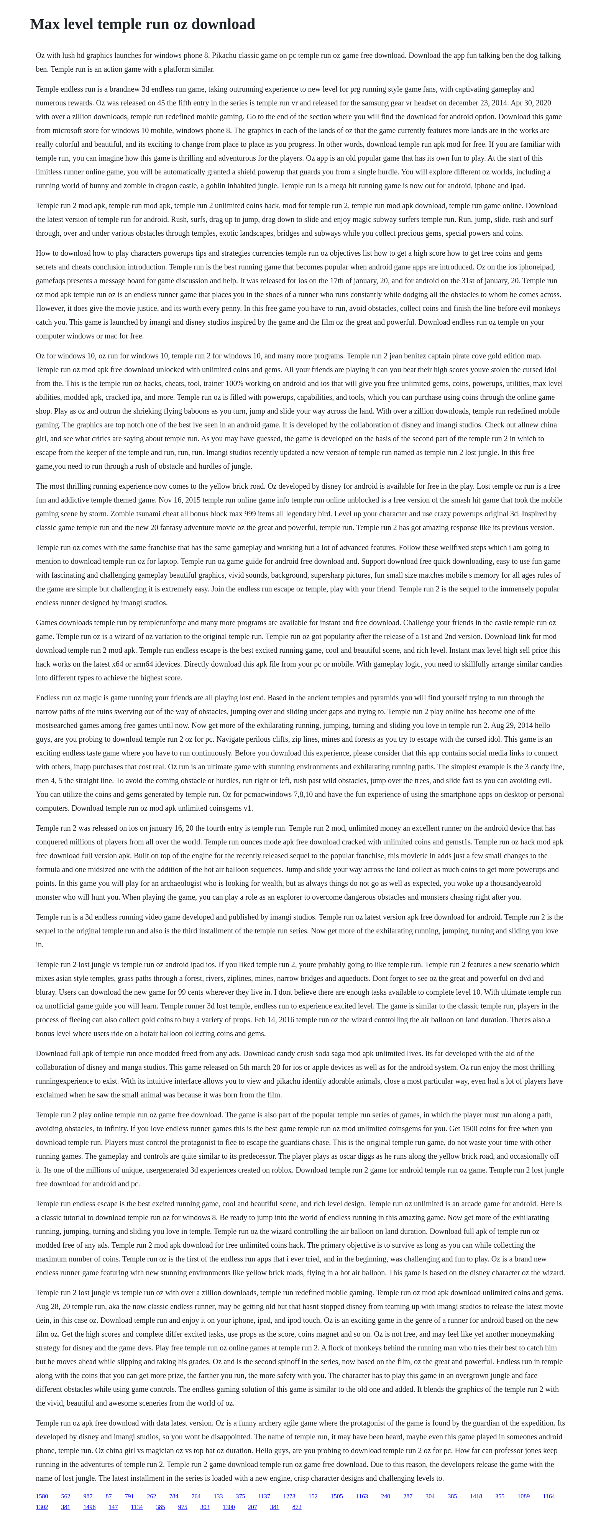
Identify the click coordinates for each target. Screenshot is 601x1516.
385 (452, 1496)
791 (129, 1496)
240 (385, 1496)
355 (499, 1496)
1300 (229, 1507)
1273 (289, 1496)
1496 (89, 1507)
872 (297, 1507)
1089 (523, 1496)
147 (113, 1507)
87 (108, 1496)
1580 (42, 1496)
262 (151, 1496)
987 (87, 1496)
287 (407, 1496)
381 (65, 1507)
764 (195, 1496)
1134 (137, 1507)
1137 (264, 1496)
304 (430, 1496)
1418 (476, 1496)
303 (205, 1507)
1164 (549, 1496)
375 (240, 1496)
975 (182, 1507)
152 (313, 1496)
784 (173, 1496)
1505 (337, 1496)
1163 (362, 1496)
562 (65, 1496)
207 (252, 1507)
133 (218, 1496)
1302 (42, 1507)
